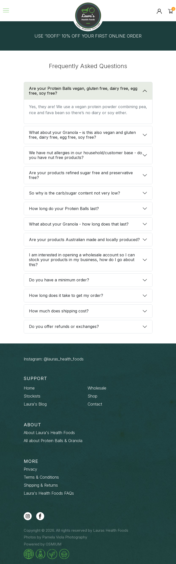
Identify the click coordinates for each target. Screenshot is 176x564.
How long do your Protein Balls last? (64, 208)
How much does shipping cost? (59, 310)
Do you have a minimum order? (59, 279)
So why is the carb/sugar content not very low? (74, 193)
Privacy (30, 469)
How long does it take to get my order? (66, 295)
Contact (95, 404)
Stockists (32, 396)
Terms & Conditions (41, 477)
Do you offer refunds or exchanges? (64, 326)
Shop (92, 396)
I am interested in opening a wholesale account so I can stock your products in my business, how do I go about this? (82, 259)
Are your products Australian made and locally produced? (84, 239)
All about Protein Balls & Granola (53, 440)
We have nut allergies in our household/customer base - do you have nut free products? (85, 155)
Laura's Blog (35, 404)
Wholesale (97, 388)
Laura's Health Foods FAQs (49, 493)
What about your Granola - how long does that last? (79, 224)
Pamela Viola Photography (64, 537)
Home (29, 388)
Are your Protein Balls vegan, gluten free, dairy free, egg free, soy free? (83, 91)
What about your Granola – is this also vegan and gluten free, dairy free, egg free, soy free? (82, 135)
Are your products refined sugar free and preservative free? (81, 175)
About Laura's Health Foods (49, 432)
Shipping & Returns (41, 485)
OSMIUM (53, 544)
